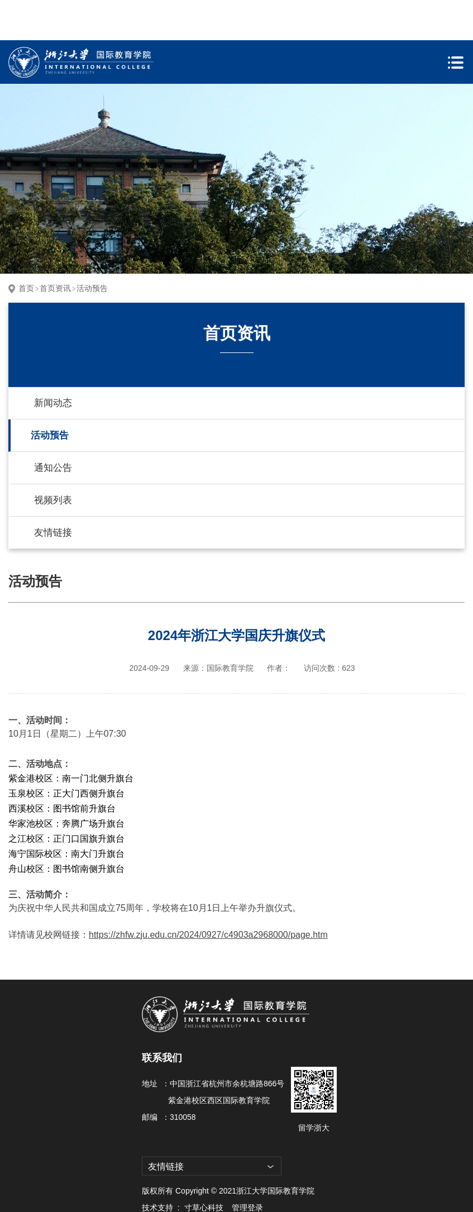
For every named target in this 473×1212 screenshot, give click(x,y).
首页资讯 (55, 248)
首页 (26, 248)
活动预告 (92, 248)
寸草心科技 (203, 1167)
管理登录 (247, 1167)
